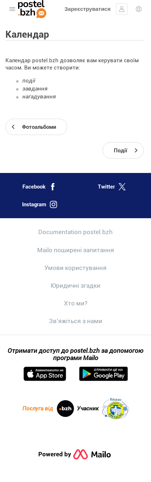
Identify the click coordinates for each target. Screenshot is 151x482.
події (28, 80)
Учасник (103, 408)
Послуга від (48, 408)
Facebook (39, 186)
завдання (35, 88)
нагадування (39, 96)
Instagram (39, 204)
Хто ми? (75, 303)
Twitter (112, 186)
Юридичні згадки (75, 285)
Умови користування (75, 267)
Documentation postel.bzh (75, 232)
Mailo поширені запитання (75, 250)
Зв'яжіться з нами (75, 321)
